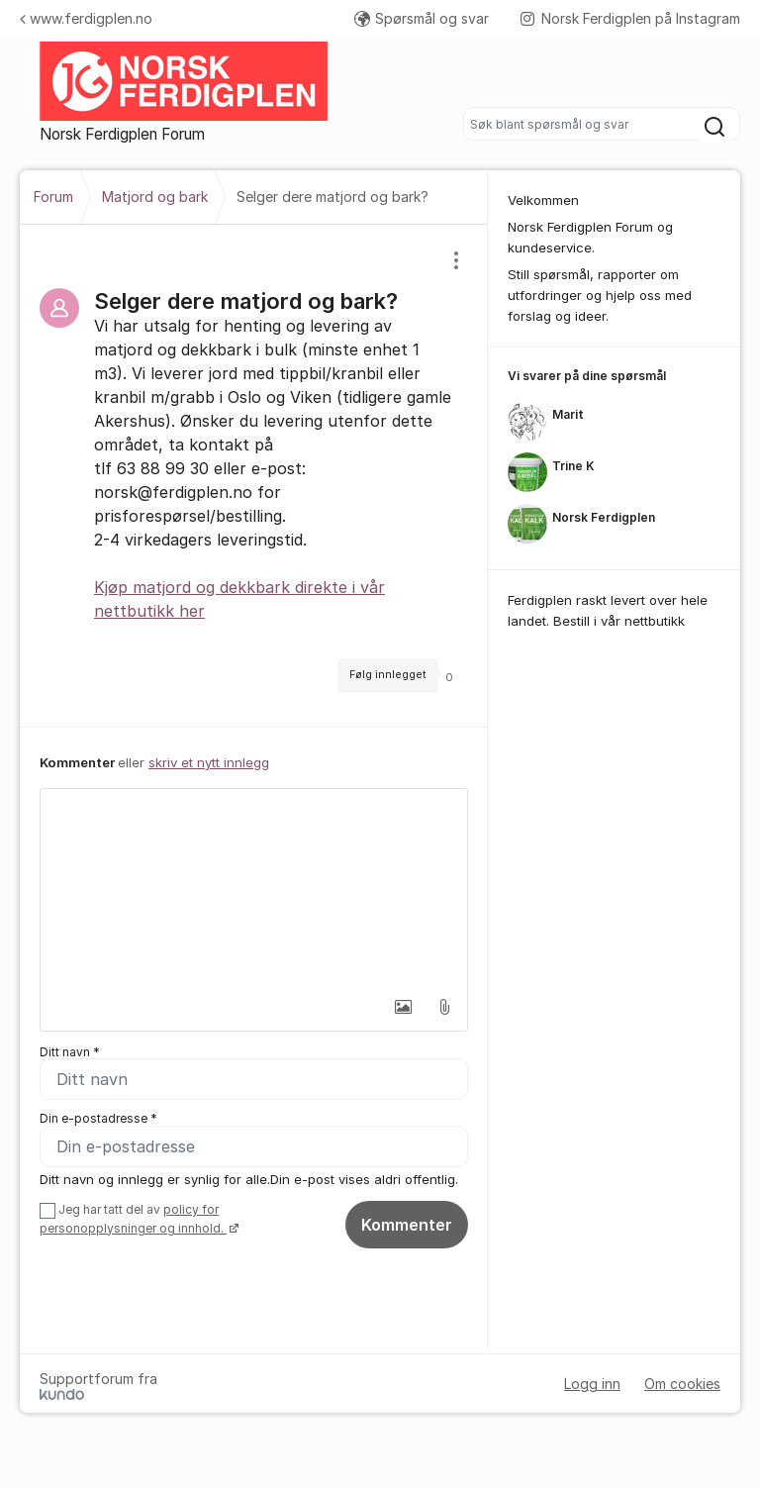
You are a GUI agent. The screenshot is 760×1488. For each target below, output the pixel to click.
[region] (254, 476)
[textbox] (254, 888)
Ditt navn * (70, 1051)
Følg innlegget (388, 674)
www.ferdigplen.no (86, 18)
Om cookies (682, 1389)
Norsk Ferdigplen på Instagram (630, 18)
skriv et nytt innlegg (208, 762)
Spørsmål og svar (421, 18)
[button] (403, 1007)
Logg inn (592, 1389)
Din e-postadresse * (98, 1121)
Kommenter (406, 1230)
